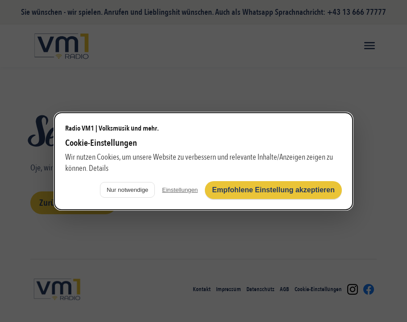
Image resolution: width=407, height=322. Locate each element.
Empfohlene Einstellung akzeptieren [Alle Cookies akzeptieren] (273, 190)
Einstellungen (180, 189)
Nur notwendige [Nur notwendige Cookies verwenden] (127, 189)
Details (98, 168)
